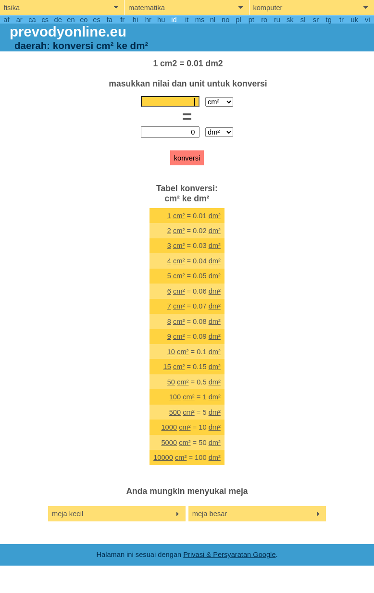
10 (171, 352)
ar (19, 20)
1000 (169, 427)
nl (212, 20)
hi (135, 20)
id (173, 20)
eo (83, 20)
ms (200, 20)
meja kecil (67, 514)
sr (316, 20)
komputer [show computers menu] (267, 8)
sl (303, 20)
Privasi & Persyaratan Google (229, 554)
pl (238, 20)
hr (148, 20)
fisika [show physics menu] (12, 8)
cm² (179, 216)
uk (354, 20)
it (186, 20)
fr (122, 20)
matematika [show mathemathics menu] (146, 8)
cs (45, 20)
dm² (215, 216)
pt (251, 20)
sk (290, 20)
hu (161, 20)
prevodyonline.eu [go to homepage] (68, 31)
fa (109, 20)
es (96, 20)
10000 (163, 457)
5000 (169, 442)
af (6, 20)
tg (329, 20)
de (58, 20)
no (225, 20)
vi (367, 20)
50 (171, 382)
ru (277, 20)
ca (32, 20)
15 (167, 367)
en (71, 20)
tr (341, 20)
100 (175, 397)
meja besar (209, 514)
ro (264, 20)
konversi (187, 158)
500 (175, 412)
